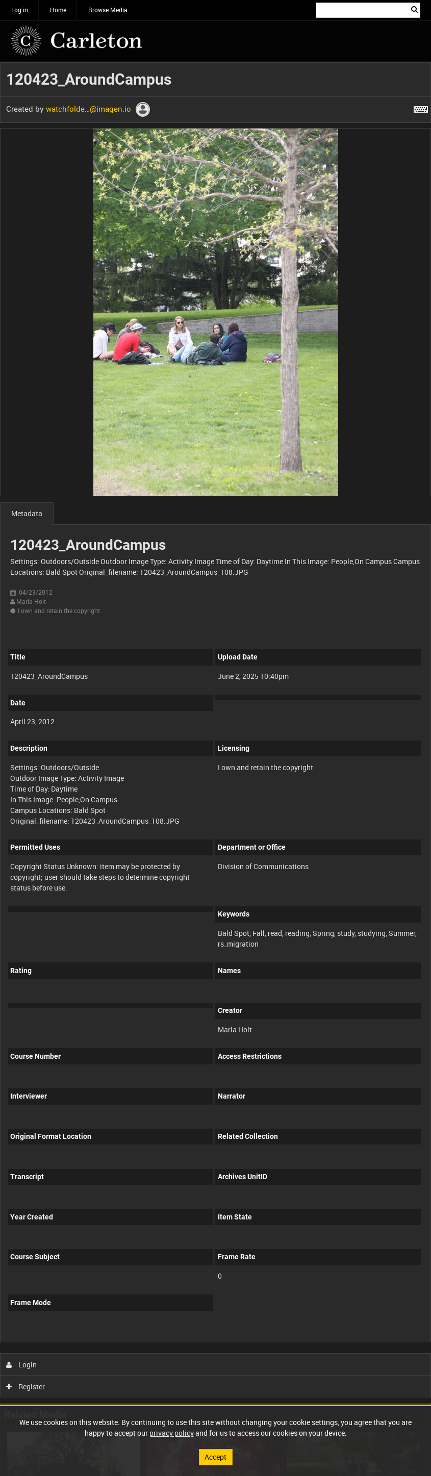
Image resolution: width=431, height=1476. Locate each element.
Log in (19, 10)
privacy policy (171, 1433)
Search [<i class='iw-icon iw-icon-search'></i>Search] (414, 9)
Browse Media (108, 10)
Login (21, 1364)
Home (58, 10)
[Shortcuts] (421, 107)
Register (25, 1386)
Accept (215, 1457)
